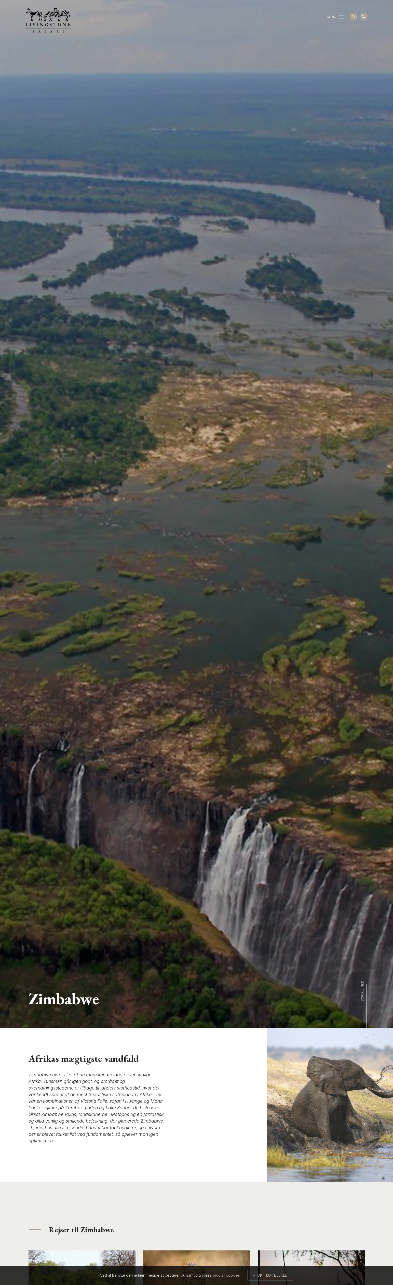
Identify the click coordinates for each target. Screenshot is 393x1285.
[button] (341, 17)
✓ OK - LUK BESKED (270, 1275)
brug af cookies (226, 1275)
